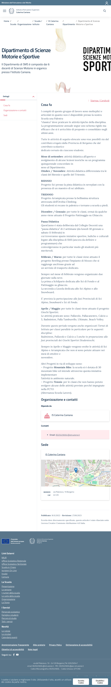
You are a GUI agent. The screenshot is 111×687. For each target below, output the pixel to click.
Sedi (5, 115)
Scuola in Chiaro (9, 567)
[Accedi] (106, 2)
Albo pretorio (39, 644)
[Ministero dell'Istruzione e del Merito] (16, 2)
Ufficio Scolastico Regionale (14, 560)
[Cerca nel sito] (105, 11)
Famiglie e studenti (10, 615)
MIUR (4, 557)
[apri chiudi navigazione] (4, 11)
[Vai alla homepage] (11, 11)
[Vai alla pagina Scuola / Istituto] (37, 22)
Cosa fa (6, 105)
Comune (5, 576)
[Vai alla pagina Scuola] (13, 24)
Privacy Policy (55, 644)
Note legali (33, 649)
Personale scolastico (11, 611)
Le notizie (6, 631)
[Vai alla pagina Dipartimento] (69, 24)
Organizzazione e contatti (14, 110)
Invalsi (4, 573)
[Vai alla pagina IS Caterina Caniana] (52, 22)
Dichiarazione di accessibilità (79, 644)
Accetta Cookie (81, 681)
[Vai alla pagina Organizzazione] (24, 24)
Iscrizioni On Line (9, 570)
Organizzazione (8, 599)
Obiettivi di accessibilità (13, 649)
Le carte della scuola (11, 596)
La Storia (6, 602)
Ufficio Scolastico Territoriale (14, 564)
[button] (18, 96)
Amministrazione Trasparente (15, 644)
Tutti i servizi (7, 621)
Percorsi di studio (9, 618)
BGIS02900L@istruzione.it (68, 434)
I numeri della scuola (11, 592)
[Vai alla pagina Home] (6, 21)
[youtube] (17, 655)
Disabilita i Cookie (100, 681)
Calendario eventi (9, 637)
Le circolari (6, 634)
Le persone (6, 589)
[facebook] (14, 655)
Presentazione (8, 586)
